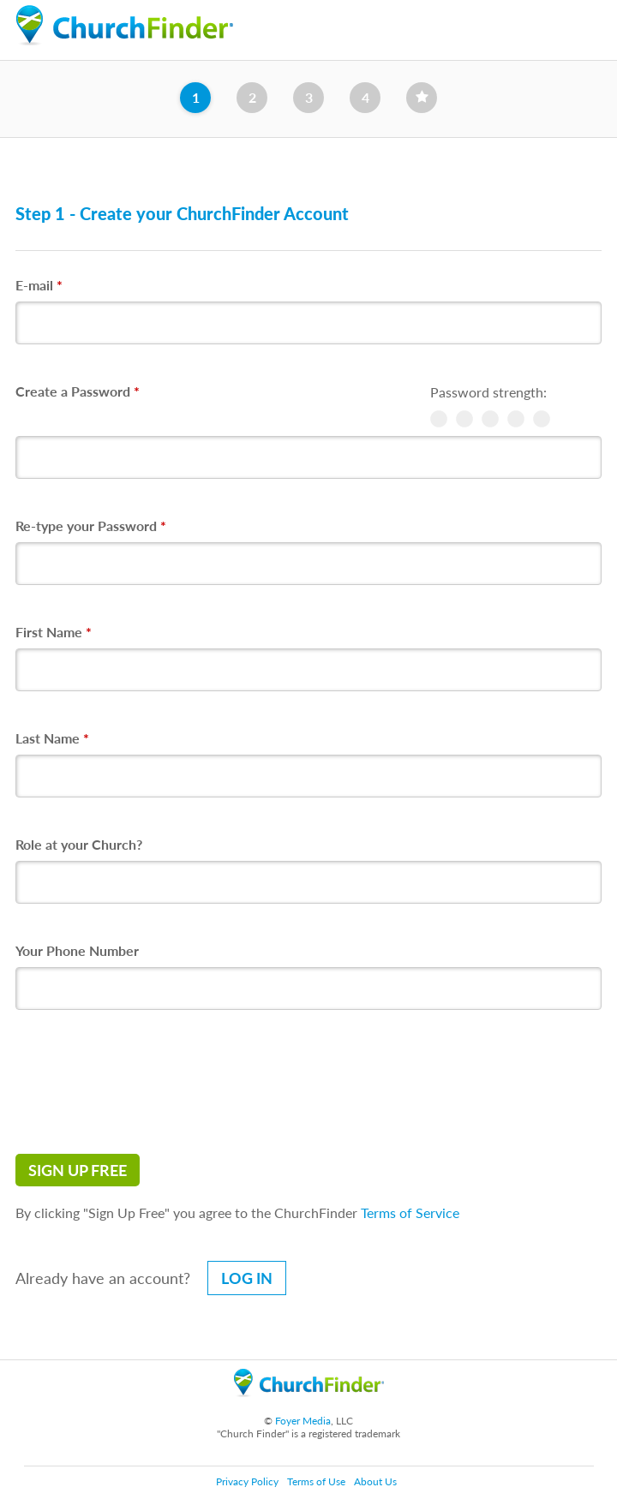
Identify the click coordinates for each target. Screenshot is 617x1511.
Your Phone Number (77, 950)
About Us (375, 1481)
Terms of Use (316, 1481)
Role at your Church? (78, 844)
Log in (247, 1278)
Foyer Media (303, 1420)
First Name (53, 632)
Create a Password (77, 391)
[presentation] (145, 1081)
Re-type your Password (90, 525)
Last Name (52, 738)
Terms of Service (410, 1212)
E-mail (39, 285)
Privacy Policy (247, 1481)
